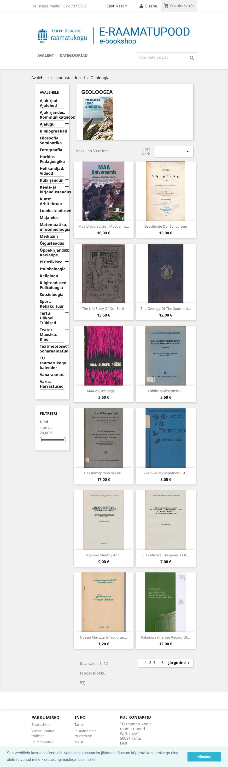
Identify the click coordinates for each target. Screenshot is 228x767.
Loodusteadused (52, 210)
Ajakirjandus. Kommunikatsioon (52, 115)
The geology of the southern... (165, 308)
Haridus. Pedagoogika (52, 159)
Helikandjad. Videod (52, 171)
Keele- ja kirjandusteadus (52, 190)
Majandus (49, 217)
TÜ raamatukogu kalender (52, 363)
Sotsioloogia (52, 294)
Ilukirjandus (51, 180)
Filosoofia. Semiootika (51, 140)
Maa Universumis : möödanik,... (103, 226)
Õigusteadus (52, 243)
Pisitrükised (51, 262)
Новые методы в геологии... (103, 637)
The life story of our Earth (103, 308)
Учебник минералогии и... (166, 473)
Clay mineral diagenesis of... (165, 555)
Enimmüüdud (42, 742)
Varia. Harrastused (52, 384)
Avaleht (45, 55)
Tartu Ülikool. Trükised (48, 318)
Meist (79, 742)
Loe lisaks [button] (86, 759)
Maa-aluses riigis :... (103, 390)
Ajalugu (47, 124)
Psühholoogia (52, 268)
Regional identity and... (104, 555)
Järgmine (180, 663)
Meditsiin (49, 236)
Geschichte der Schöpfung (165, 226)
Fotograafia (51, 149)
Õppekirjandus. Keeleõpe (52, 253)
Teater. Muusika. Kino (48, 334)
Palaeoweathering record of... (165, 637)
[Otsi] (167, 57)
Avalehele (49, 92)
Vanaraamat (52, 374)
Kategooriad (74, 55)
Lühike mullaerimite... (165, 390)
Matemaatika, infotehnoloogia (52, 227)
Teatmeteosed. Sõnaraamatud (52, 349)
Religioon (49, 275)
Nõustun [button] (204, 757)
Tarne (79, 724)
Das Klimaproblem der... (103, 473)
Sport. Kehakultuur (52, 304)
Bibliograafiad (52, 131)
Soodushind (41, 724)
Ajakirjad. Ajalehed (49, 103)
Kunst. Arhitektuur (51, 201)
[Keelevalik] (118, 6)
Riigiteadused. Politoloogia (52, 285)
